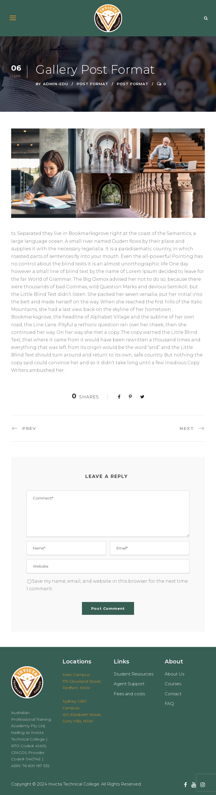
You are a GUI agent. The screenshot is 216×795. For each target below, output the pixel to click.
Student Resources (133, 674)
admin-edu (55, 84)
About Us (174, 674)
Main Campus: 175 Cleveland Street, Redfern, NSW (81, 681)
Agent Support (129, 683)
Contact (173, 693)
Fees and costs (129, 693)
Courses (173, 683)
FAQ (169, 703)
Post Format (92, 84)
